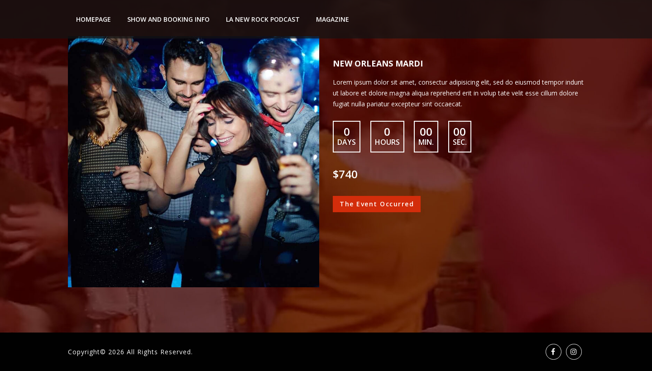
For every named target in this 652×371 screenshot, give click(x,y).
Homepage (93, 19)
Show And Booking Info (168, 19)
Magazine (332, 19)
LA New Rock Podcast (263, 19)
